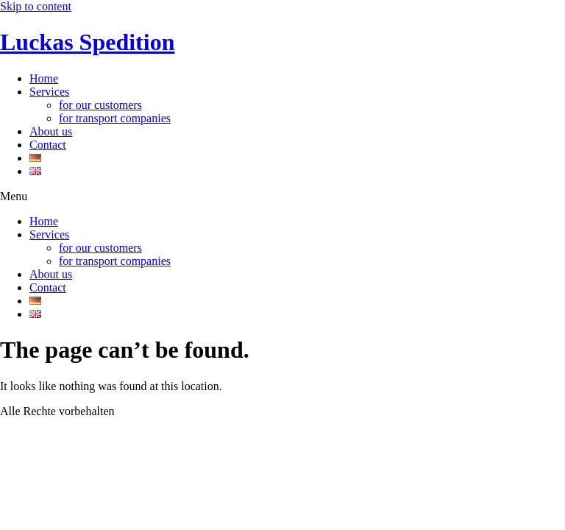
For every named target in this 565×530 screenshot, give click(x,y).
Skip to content (35, 6)
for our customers (100, 105)
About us (50, 131)
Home (43, 78)
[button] (282, 196)
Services (49, 91)
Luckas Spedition (87, 42)
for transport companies (115, 118)
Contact (47, 144)
